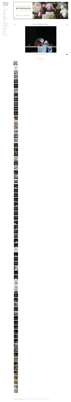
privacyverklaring (5, 35)
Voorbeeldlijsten (5, 10)
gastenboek (4, 34)
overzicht (4, 14)
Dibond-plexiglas (5, 24)
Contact (4, 31)
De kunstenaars (5, 9)
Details (4, 21)
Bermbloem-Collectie (6, 19)
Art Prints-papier (5, 23)
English (4, 7)
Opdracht (4, 11)
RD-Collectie (4, 18)
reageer (4, 33)
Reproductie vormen (6, 22)
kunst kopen (4, 29)
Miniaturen (4, 20)
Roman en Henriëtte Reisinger (6, 4)
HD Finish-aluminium (6, 26)
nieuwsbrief (4, 32)
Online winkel (5, 28)
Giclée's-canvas (5, 25)
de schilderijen (5, 17)
